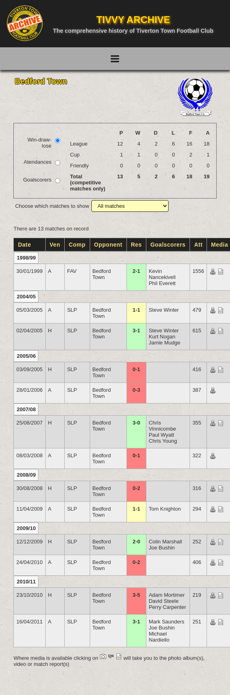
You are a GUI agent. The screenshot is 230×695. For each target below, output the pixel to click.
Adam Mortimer (167, 595)
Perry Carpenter (167, 607)
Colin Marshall (165, 542)
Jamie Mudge (164, 343)
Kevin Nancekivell (162, 274)
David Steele (164, 601)
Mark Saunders (166, 622)
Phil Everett (162, 283)
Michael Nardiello (159, 637)
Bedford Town (102, 274)
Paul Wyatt (161, 435)
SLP (72, 310)
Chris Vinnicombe (162, 426)
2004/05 (26, 297)
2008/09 (26, 475)
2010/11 (26, 582)
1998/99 (26, 258)
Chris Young (163, 441)
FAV (72, 271)
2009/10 (26, 528)
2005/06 (26, 356)
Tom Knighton (165, 509)
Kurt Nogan (162, 337)
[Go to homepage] (24, 23)
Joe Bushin (162, 548)
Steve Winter (164, 310)
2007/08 (26, 409)
